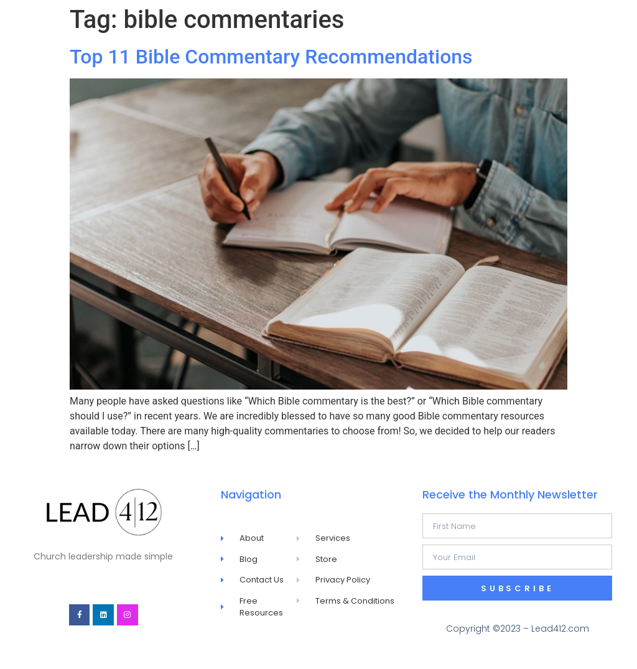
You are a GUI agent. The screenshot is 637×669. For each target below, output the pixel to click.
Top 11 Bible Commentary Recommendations (271, 56)
